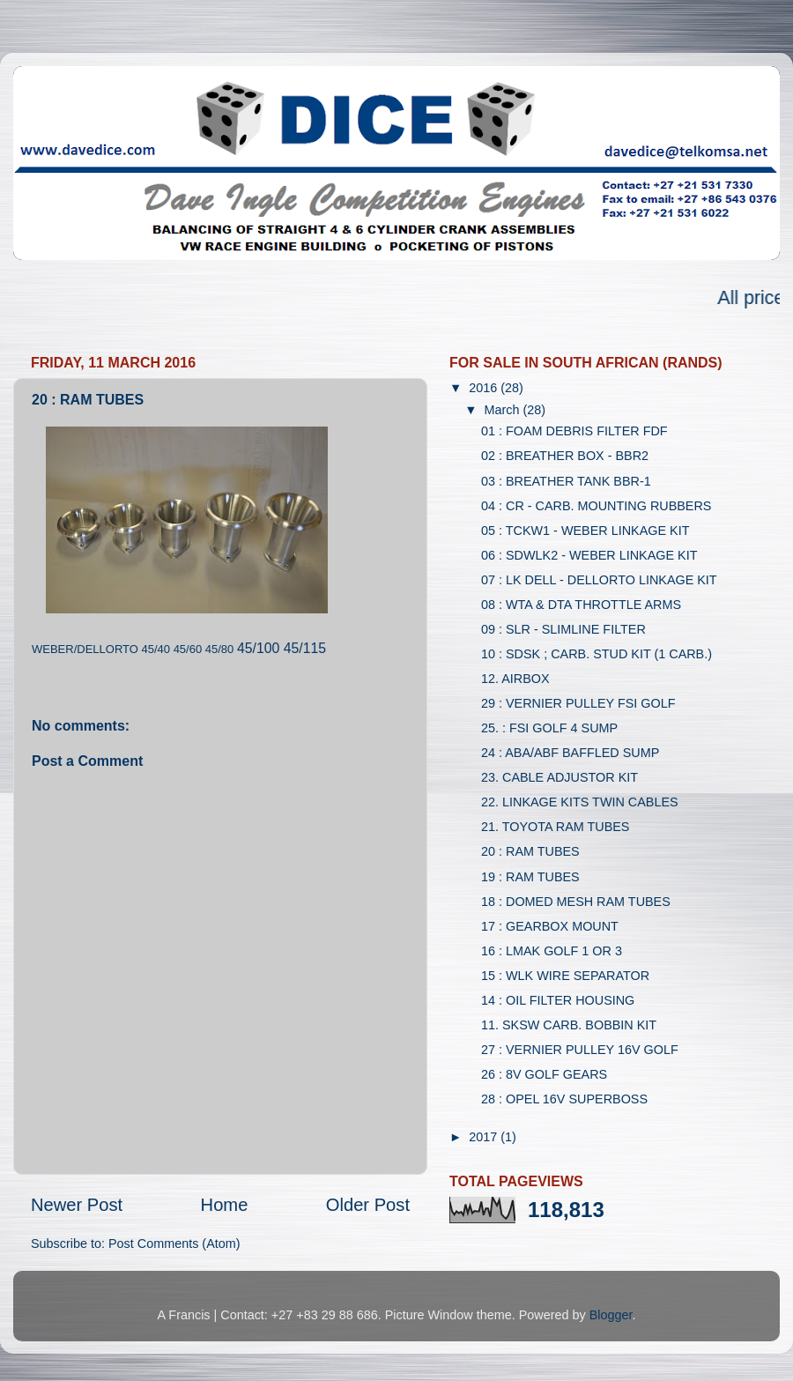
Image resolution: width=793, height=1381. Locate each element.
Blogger (611, 1315)
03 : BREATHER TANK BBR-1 (566, 481)
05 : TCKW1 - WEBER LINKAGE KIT (585, 530)
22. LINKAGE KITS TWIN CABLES (579, 802)
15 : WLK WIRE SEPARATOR (565, 976)
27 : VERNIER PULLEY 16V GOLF (579, 1050)
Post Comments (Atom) (174, 1243)
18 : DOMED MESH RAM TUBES (576, 902)
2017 (484, 1137)
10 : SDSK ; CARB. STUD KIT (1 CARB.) (596, 654)
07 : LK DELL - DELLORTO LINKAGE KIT (599, 580)
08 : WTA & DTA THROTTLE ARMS (581, 605)
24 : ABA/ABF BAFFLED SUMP (570, 753)
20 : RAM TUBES (530, 851)
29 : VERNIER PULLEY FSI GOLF (578, 703)
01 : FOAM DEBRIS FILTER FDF (574, 431)
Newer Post (76, 1204)
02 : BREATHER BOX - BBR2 (564, 456)
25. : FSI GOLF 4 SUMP (549, 728)
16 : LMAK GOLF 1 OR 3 (551, 951)
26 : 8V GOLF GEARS (544, 1074)
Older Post (368, 1204)
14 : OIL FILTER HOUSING (557, 1000)
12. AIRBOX (515, 679)
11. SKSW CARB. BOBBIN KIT (568, 1025)
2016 (484, 388)
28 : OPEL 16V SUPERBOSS (564, 1099)
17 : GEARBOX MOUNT (550, 926)
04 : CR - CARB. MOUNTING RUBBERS (596, 506)
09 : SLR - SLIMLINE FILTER (563, 629)
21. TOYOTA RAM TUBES (555, 827)
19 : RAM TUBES (530, 877)
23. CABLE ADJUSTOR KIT (559, 777)
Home (224, 1204)
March (504, 410)
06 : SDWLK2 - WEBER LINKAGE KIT (589, 555)
